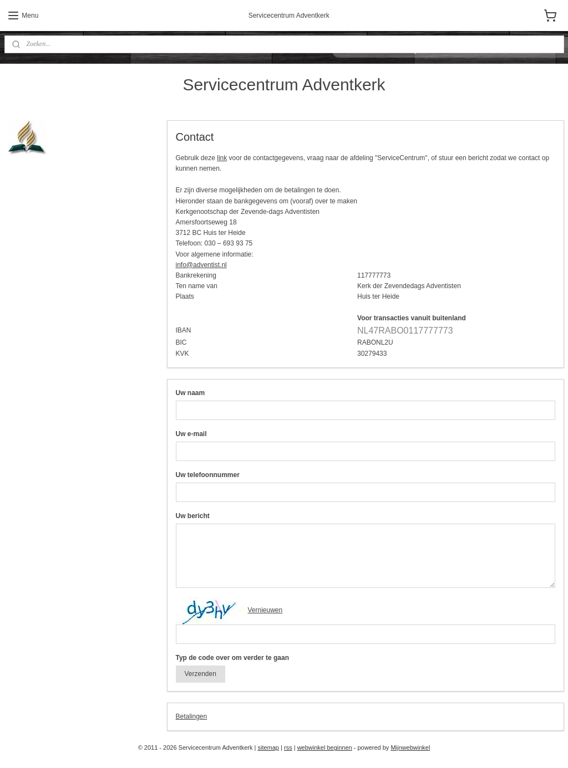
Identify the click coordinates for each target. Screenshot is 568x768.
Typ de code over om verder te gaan (232, 657)
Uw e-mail (190, 433)
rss (288, 747)
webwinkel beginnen (324, 747)
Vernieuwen (264, 609)
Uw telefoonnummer (207, 474)
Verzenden (200, 673)
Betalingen (191, 716)
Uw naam (190, 392)
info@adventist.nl (200, 264)
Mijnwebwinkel (410, 747)
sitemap (268, 747)
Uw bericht (192, 515)
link (222, 158)
